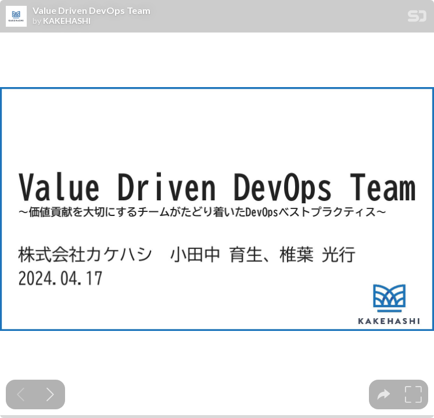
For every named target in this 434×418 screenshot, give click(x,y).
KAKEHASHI (67, 21)
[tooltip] (384, 394)
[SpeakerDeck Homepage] (417, 18)
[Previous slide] (21, 394)
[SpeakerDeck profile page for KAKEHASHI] (16, 17)
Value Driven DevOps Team (91, 10)
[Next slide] (50, 394)
